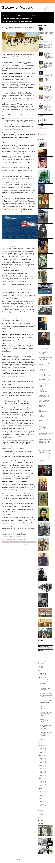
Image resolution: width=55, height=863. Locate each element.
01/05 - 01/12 (42, 807)
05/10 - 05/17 (42, 781)
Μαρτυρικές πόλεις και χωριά (44, 396)
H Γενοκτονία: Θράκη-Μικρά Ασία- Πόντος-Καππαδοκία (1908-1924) (17, 21)
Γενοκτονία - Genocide (42, 365)
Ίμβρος (40, 380)
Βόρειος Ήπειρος (6, 15)
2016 (40, 813)
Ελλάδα (40, 370)
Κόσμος (40, 386)
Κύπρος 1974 (41, 392)
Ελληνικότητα (41, 373)
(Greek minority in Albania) (43, 348)
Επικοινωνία (14, 12)
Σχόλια (40, 129)
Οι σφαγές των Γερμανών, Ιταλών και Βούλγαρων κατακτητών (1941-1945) (19, 18)
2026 (40, 663)
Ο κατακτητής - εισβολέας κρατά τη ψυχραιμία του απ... (45, 723)
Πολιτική (40, 407)
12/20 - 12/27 (42, 674)
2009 (40, 823)
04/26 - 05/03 (42, 784)
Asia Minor (41, 426)
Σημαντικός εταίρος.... (43, 719)
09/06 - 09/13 (42, 756)
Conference (41, 432)
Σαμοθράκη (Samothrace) (43, 414)
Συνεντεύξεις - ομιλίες (24, 12)
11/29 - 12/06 (42, 739)
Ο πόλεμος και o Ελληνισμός (46, 79)
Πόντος (40, 410)
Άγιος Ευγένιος (41, 353)
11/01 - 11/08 (42, 745)
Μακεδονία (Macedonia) (43, 395)
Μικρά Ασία (41, 397)
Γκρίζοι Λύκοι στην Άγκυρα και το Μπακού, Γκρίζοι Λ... (45, 691)
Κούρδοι (40, 387)
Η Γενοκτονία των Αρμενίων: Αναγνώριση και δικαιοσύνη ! (48, 53)
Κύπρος (40, 390)
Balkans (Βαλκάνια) (42, 430)
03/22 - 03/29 (42, 791)
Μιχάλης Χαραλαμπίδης (45, 12)
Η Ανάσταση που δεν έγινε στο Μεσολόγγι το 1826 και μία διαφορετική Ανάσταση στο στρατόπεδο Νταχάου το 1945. (48, 97)
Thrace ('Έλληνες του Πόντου (44, 459)
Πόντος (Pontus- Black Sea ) (43, 411)
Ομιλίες (40, 404)
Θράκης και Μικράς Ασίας (43, 379)
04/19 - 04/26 (42, 785)
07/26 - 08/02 (42, 765)
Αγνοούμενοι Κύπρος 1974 (43, 354)
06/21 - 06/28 (42, 772)
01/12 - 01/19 (42, 805)
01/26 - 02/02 (42, 802)
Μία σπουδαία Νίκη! (43, 683)
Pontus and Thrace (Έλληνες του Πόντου (45, 457)
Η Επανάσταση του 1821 (23, 15)
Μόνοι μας (41, 687)
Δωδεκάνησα (41, 369)
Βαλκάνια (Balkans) (42, 359)
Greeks (40, 443)
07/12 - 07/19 (42, 768)
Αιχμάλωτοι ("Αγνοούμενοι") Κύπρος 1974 (46, 357)
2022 (40, 669)
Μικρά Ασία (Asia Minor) (43, 399)
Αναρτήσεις (41, 127)
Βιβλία (40, 360)
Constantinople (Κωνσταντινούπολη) (45, 433)
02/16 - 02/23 (42, 798)
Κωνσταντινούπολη (42, 394)
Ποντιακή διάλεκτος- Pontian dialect (45, 409)
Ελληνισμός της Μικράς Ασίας (44, 375)
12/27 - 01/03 (42, 673)
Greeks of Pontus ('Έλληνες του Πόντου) (45, 446)
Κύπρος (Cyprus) (42, 391)
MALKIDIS (41, 133)
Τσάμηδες (40, 421)
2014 (40, 816)
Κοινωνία (40, 385)
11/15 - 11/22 (42, 742)
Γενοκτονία (41, 364)
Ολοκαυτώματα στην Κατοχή (43, 402)
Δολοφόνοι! (42, 706)
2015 (40, 814)
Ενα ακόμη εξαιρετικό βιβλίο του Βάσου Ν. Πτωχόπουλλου (46, 685)
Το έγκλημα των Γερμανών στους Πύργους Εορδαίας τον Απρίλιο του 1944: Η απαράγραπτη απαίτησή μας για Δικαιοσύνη (48, 63)
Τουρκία (40, 420)
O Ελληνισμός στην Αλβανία (43, 453)
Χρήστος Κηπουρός (42, 422)
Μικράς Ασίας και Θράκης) (43, 400)
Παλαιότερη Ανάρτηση (30, 544)
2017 (40, 811)
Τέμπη (40, 417)
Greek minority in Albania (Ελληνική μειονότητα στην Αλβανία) (45, 442)
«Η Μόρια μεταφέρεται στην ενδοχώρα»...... (44, 704)
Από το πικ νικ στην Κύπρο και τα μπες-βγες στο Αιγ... (45, 710)
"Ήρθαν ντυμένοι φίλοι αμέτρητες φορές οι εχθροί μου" (45, 679)
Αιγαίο (14, 15)
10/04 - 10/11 (42, 751)
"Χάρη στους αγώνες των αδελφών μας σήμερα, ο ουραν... (46, 728)
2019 (40, 808)
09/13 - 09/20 (42, 755)
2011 (40, 820)
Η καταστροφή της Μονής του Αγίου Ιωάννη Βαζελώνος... (46, 701)
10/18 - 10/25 (42, 748)
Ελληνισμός (41, 374)
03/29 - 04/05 (42, 789)
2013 (40, 817)
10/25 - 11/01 (42, 746)
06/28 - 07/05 (42, 771)
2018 (40, 810)
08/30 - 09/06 (42, 758)
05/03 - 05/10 (42, 782)
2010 (40, 821)
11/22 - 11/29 (42, 741)
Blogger (36, 859)
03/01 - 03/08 (42, 795)
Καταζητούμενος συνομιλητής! (45, 702)
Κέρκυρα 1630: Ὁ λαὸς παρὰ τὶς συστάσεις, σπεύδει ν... (45, 681)
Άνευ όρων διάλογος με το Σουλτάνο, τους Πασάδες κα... (46, 737)
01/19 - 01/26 (42, 804)
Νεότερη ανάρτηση (6, 544)
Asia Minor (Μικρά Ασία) (43, 427)
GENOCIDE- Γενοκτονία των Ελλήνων (45, 435)
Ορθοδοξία (41, 405)
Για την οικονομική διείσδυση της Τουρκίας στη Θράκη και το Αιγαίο (48, 37)
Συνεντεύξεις (41, 416)
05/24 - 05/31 (42, 778)
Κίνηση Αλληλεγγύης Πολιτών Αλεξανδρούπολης (44, 384)
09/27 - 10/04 (42, 752)
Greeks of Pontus (42, 444)
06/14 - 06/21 (42, 774)
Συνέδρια (40, 415)
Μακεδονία (34, 15)
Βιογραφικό (34, 12)
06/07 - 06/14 (42, 775)
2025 (40, 664)
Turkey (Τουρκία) (42, 461)
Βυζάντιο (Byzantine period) (43, 363)
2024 (40, 666)
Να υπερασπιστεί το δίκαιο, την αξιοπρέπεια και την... (45, 689)
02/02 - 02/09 (42, 801)
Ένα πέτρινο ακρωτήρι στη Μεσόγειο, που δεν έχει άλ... (46, 694)
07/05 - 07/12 (42, 769)
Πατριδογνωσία (41, 406)
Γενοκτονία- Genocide (42, 368)
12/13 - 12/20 (42, 676)
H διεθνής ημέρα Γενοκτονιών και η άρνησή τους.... (45, 708)
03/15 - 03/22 (42, 792)
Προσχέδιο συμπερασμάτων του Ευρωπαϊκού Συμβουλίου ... (45, 713)
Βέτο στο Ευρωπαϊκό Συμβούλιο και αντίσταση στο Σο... (46, 726)
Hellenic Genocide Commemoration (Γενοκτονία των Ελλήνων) (45, 451)
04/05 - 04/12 (42, 788)
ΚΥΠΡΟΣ (40, 389)
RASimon (30, 859)
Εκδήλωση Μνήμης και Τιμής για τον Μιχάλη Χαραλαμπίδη (47, 87)
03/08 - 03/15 (42, 794)
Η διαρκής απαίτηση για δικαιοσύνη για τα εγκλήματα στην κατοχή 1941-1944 (48, 28)
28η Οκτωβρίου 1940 (42, 352)
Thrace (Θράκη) (41, 460)
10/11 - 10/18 (42, 749)
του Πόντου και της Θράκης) (43, 419)
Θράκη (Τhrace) (41, 378)
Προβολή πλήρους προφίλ (42, 135)
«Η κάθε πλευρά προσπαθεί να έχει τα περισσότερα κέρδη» (48, 45)
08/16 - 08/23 (42, 761)
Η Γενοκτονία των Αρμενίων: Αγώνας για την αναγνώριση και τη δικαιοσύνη (48, 107)
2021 (40, 670)
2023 (40, 667)
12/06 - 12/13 (42, 677)
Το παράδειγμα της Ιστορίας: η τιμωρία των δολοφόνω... (46, 717)
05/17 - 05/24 (42, 779)
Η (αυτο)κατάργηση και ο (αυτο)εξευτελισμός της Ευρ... (45, 698)
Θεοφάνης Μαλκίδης (17, 7)
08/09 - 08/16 (42, 762)
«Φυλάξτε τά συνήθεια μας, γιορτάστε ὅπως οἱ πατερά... (46, 696)
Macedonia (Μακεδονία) (43, 452)
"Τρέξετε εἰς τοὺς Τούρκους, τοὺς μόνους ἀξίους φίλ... (45, 735)
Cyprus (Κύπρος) (42, 434)
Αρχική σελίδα (6, 12)
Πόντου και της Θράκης (43, 412)
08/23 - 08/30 (42, 759)
